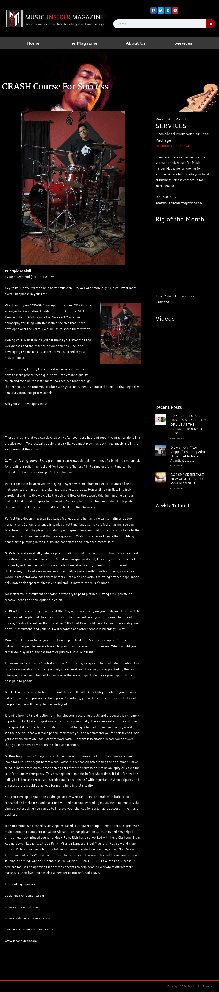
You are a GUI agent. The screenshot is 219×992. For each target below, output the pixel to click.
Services (183, 43)
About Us (136, 43)
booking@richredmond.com (24, 895)
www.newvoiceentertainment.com (29, 929)
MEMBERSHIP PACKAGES (175, 146)
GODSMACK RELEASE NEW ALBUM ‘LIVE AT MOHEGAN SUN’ (187, 478)
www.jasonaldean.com (21, 941)
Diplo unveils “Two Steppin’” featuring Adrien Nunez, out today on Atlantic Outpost (188, 454)
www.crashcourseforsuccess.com (29, 918)
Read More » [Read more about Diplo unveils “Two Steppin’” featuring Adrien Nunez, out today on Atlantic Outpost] (177, 465)
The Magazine (83, 43)
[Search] (210, 23)
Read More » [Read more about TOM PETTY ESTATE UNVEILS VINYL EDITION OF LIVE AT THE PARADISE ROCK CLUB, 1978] (177, 438)
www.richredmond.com (21, 907)
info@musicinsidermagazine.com (178, 203)
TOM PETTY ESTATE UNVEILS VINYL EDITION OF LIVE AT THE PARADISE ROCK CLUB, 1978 (189, 424)
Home (32, 43)
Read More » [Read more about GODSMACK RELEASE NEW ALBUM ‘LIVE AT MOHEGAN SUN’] (177, 488)
